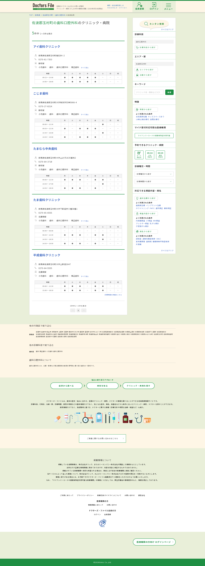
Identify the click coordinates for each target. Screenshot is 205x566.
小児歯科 (49, 351)
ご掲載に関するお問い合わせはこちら (102, 438)
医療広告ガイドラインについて (109, 495)
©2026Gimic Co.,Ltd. (102, 562)
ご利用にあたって (66, 495)
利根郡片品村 (115, 334)
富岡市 (87, 332)
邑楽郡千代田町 (51, 336)
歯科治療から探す (146, 198)
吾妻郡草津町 (83, 334)
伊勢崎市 (55, 332)
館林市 (71, 332)
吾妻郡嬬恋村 (73, 334)
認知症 (138, 239)
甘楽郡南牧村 (161, 332)
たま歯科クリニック (46, 200)
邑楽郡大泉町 (62, 336)
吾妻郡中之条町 (51, 334)
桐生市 (48, 332)
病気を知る (102, 385)
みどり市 (98, 332)
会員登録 (107, 514)
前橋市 (38, 332)
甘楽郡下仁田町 (150, 332)
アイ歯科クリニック (46, 46)
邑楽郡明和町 (40, 336)
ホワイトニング (142, 208)
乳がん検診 (154, 223)
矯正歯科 (43, 351)
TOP (31, 15)
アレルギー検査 (142, 223)
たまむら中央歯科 (45, 149)
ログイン (97, 514)
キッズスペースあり (156, 116)
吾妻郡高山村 (93, 334)
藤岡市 (82, 332)
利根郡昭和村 (135, 334)
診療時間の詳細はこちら (113, 295)
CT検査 (149, 220)
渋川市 (76, 332)
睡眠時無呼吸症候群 (161, 241)
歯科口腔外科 (60, 15)
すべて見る (85, 68)
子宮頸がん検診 (142, 226)
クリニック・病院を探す (138, 385)
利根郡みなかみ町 (146, 334)
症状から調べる (66, 385)
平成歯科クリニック (46, 255)
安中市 (92, 332)
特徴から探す (144, 109)
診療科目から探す (146, 47)
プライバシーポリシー (85, 495)
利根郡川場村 (125, 334)
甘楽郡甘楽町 (40, 334)
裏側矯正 (167, 208)
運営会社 (141, 495)
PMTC (152, 208)
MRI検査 (156, 220)
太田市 (61, 332)
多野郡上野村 (130, 332)
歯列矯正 (159, 208)
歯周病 (149, 241)
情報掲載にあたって (95, 505)
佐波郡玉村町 (48, 15)
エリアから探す (145, 69)
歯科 (37, 351)
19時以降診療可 (142, 119)
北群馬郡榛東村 (107, 332)
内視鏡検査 (140, 220)
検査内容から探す (146, 213)
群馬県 (37, 15)
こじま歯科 (40, 93)
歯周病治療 (140, 205)
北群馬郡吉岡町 (119, 332)
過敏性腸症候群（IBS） (152, 239)
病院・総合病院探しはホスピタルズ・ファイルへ (117, 6)
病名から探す (144, 231)
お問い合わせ (130, 495)
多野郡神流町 (140, 332)
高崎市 (43, 332)
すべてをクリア (167, 29)
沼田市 (66, 332)
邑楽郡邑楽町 (72, 336)
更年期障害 (140, 241)
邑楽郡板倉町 (168, 334)
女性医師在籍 (141, 116)
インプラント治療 (153, 205)
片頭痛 (138, 244)
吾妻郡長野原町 (63, 334)
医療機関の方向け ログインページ (154, 541)
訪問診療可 (154, 119)
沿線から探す (144, 75)
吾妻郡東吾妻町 (104, 334)
